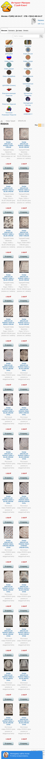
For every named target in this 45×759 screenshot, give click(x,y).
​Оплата (25, 30)
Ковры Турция (10, 121)
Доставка (19, 30)
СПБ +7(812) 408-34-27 (33, 16)
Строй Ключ (40, 751)
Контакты (11, 30)
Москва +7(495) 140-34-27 (11, 16)
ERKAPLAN (22, 121)
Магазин (4, 30)
